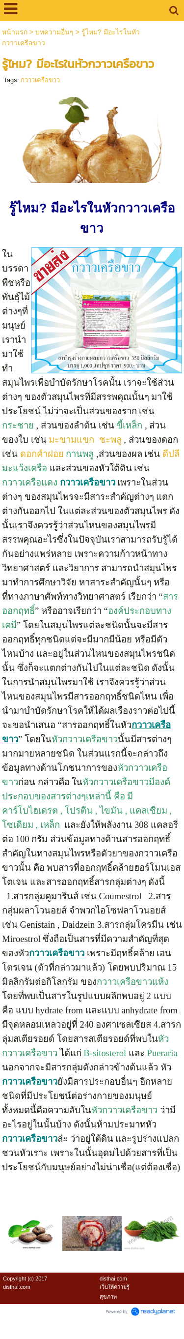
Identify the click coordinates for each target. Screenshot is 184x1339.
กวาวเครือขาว (40, 80)
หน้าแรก (14, 32)
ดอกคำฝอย (42, 454)
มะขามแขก (73, 439)
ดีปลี (171, 454)
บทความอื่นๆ (54, 32)
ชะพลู (110, 439)
